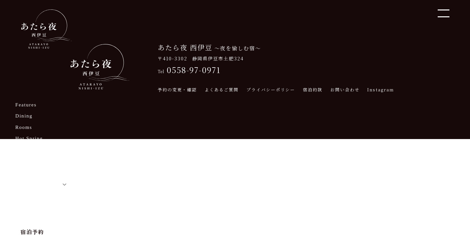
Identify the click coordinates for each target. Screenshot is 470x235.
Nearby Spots (32, 150)
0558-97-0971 (189, 70)
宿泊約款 (312, 89)
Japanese (29, 183)
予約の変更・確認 (177, 89)
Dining (23, 116)
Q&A (21, 172)
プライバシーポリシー (270, 89)
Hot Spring (29, 138)
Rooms (23, 127)
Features (26, 104)
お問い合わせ (345, 89)
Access (24, 161)
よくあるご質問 (222, 89)
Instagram (380, 89)
